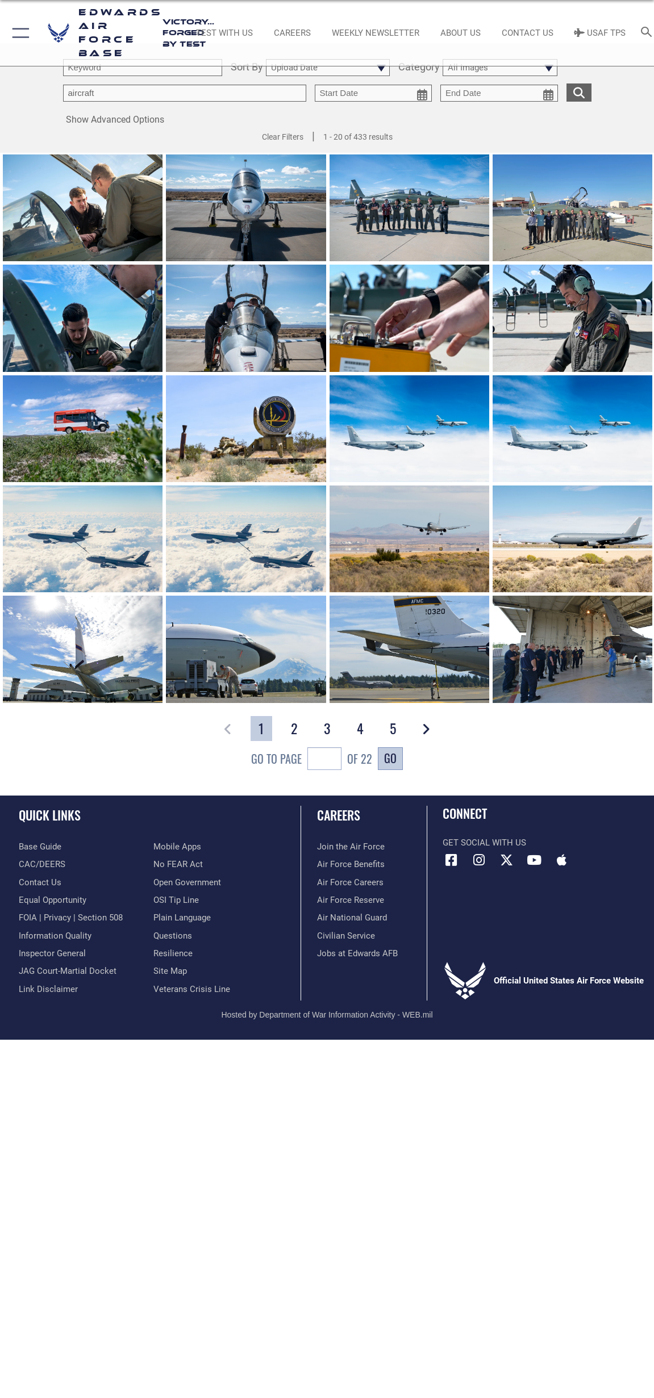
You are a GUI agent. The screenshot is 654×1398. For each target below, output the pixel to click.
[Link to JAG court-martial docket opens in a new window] (67, 971)
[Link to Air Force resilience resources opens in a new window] (173, 953)
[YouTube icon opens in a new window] (534, 860)
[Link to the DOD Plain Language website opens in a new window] (182, 918)
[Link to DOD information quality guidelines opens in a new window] (55, 936)
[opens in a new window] (40, 847)
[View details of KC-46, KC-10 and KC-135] (409, 429)
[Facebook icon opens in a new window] (451, 860)
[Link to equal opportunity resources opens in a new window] (52, 900)
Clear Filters (282, 136)
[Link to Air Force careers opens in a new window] (350, 882)
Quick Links (50, 815)
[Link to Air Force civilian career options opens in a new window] (346, 936)
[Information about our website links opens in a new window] (48, 989)
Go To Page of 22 (311, 760)
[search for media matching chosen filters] (578, 91)
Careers (338, 815)
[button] (18, 33)
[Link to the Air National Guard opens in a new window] (352, 918)
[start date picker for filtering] (373, 93)
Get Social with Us (484, 843)
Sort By (247, 67)
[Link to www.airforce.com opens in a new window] (351, 847)
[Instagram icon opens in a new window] (479, 860)
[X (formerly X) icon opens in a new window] (506, 860)
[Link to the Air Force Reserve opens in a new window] (350, 900)
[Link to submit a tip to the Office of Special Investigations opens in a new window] (176, 900)
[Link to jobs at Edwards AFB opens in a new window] (357, 953)
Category (419, 67)
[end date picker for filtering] (499, 93)
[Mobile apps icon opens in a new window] (561, 860)
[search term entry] (142, 67)
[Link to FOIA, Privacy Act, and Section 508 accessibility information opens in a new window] (71, 918)
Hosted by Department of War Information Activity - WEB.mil (326, 1014)
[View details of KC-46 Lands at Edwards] (409, 540)
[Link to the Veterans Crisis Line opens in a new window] (191, 989)
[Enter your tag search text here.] (184, 93)
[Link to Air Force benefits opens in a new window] (351, 864)
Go (390, 758)
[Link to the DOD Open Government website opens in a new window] (187, 882)
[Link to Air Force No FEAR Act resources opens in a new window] (178, 864)
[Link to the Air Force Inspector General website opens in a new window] (52, 953)
